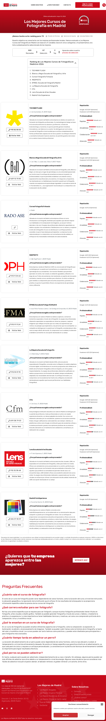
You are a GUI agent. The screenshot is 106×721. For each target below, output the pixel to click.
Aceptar (66, 715)
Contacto (67, 5)
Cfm (33, 89)
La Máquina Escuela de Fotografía (45, 86)
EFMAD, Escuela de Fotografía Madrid (46, 83)
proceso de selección (70, 53)
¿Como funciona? (53, 5)
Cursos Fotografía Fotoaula (42, 77)
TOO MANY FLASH (38, 70)
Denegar (91, 715)
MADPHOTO (36, 80)
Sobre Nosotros (37, 5)
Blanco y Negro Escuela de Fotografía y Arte (49, 74)
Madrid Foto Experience (41, 95)
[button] (102, 704)
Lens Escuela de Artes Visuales (44, 92)
